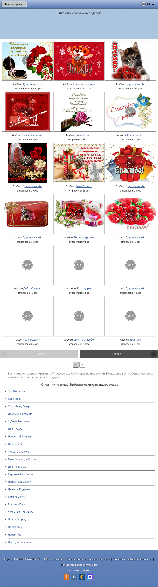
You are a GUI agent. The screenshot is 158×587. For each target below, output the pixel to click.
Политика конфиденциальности (132, 559)
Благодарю (84, 288)
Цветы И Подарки (19, 489)
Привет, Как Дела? (19, 481)
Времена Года (16, 504)
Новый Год (14, 534)
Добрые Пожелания (20, 413)
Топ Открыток (16, 391)
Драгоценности (32, 84)
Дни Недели (15, 444)
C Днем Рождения (19, 421)
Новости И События (20, 436)
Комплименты (17, 496)
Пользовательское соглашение (79, 565)
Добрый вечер (32, 288)
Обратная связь (53, 559)
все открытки (14, 4)
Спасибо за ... (84, 135)
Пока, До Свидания (20, 542)
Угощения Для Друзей (21, 512)
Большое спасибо (84, 84)
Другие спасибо (135, 84)
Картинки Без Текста (21, 474)
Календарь (14, 398)
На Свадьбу (15, 527)
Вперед (116, 354)
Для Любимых (17, 466)
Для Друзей (15, 429)
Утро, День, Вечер (19, 406)
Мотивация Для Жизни (22, 459)
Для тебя (135, 339)
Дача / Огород (17, 519)
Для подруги (32, 339)
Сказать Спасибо (18, 451)
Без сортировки (84, 237)
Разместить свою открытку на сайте (88, 559)
